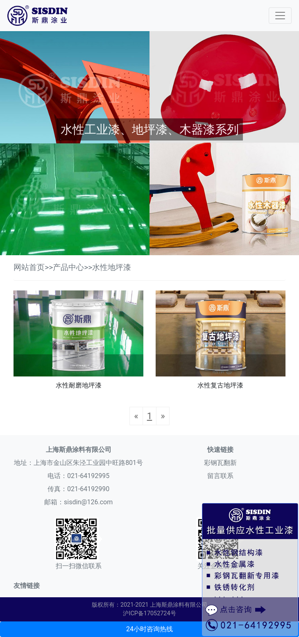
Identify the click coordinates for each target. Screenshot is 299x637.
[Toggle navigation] (280, 15)
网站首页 (29, 267)
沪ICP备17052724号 (149, 613)
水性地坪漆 (111, 267)
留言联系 (220, 476)
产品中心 (68, 267)
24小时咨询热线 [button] (149, 629)
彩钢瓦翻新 (220, 463)
